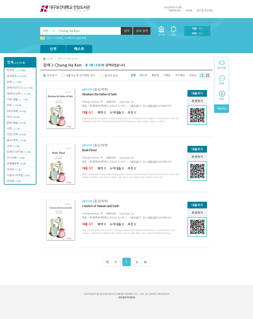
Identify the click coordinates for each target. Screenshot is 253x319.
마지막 (145, 262)
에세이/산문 (19, 93)
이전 (116, 262)
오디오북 (16, 157)
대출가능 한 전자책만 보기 (80, 75)
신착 (53, 49)
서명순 (167, 75)
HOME (189, 10)
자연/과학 (16, 134)
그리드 (207, 75)
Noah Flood (89, 150)
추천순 (193, 75)
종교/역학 (16, 140)
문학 (14, 82)
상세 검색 (142, 30)
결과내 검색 (111, 75)
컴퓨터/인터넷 (19, 151)
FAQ (221, 99)
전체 (16, 62)
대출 (197, 28)
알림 (173, 35)
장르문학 (17, 76)
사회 (13, 128)
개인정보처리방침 (126, 297)
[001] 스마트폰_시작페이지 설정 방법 (63, 38)
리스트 (201, 75)
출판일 (155, 75)
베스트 (79, 49)
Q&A (221, 83)
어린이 (14, 169)
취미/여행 (16, 111)
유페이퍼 (111, 102)
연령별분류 (16, 163)
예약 (197, 33)
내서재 (161, 35)
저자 (45, 30)
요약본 (14, 181)
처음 (107, 262)
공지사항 (221, 68)
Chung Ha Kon (90, 102)
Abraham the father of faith (99, 94)
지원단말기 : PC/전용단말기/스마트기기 (150, 106)
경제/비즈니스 (20, 87)
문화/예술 (16, 122)
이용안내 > (221, 108)
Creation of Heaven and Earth (100, 206)
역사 (13, 117)
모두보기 (52, 75)
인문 (14, 105)
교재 (13, 146)
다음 (137, 262)
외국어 (16, 70)
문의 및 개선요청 (205, 10)
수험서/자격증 (18, 175)
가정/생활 (17, 99)
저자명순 (180, 75)
